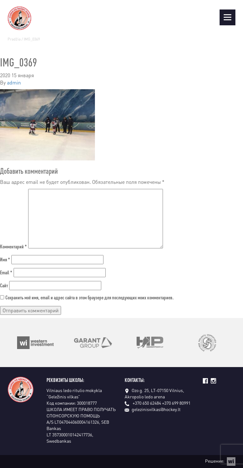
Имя (5, 259)
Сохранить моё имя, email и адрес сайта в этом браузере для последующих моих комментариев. (89, 297)
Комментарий (13, 246)
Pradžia (14, 39)
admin (14, 82)
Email (6, 272)
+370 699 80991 (176, 403)
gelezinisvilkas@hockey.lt (153, 409)
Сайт (4, 285)
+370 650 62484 (147, 403)
